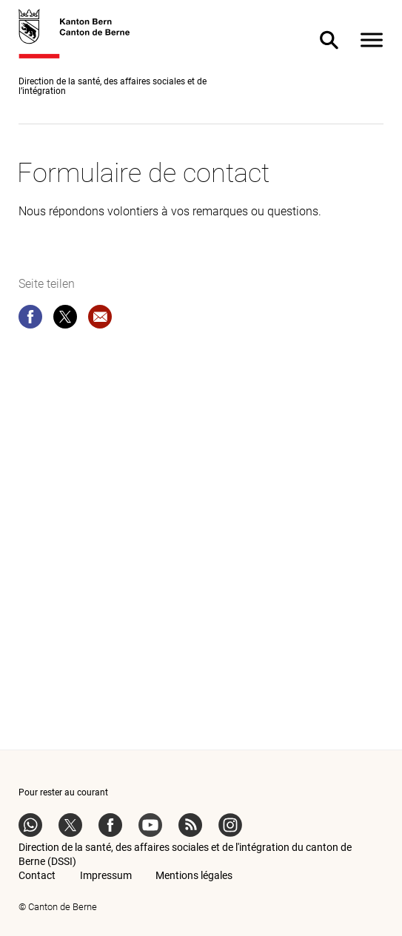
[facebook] (30, 319)
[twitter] (65, 319)
